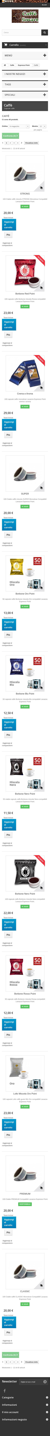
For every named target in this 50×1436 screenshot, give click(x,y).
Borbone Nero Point (25, 794)
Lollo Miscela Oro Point (25, 1093)
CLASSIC (25, 1291)
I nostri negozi (15, 74)
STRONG (25, 193)
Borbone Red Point (25, 293)
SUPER (25, 494)
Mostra (35, 126)
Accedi (44, 5)
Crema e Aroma (25, 393)
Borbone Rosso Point (25, 993)
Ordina (5, 126)
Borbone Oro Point (25, 593)
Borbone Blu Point (25, 693)
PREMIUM (25, 1194)
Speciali (10, 94)
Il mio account (10, 1412)
